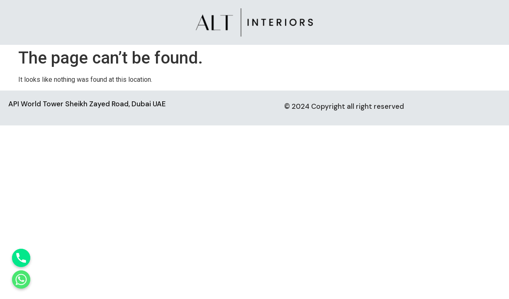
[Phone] (21, 258)
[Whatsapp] (21, 279)
